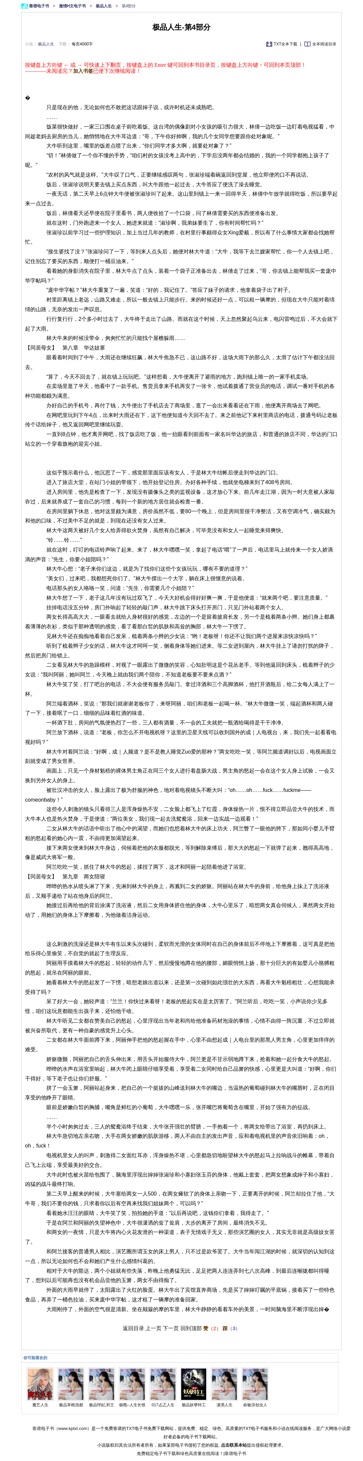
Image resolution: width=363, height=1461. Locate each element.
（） (212, 1328)
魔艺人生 (40, 1405)
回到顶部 (191, 1328)
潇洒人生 (225, 1405)
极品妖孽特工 (194, 1405)
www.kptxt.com (72, 1428)
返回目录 (133, 1328)
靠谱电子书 (39, 6)
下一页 (171, 1328)
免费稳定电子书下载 (156, 1453)
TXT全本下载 (286, 44)
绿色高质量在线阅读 (199, 1453)
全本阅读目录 (324, 44)
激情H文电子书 (73, 6)
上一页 (153, 1328)
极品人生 (104, 6)
